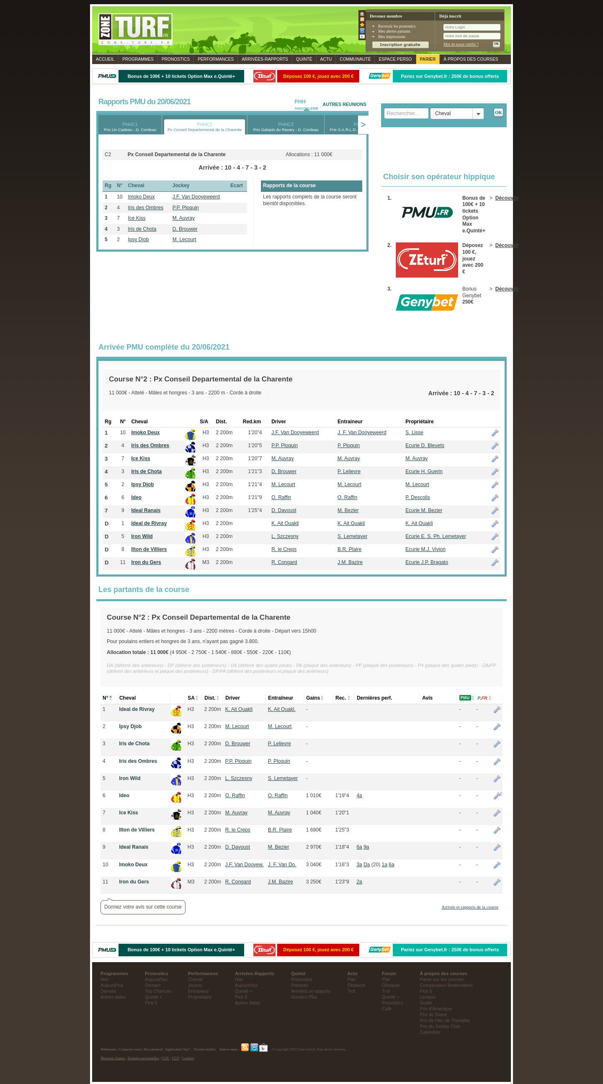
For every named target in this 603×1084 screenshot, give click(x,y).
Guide (426, 1002)
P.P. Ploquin (186, 208)
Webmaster (108, 1049)
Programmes (138, 59)
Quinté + (153, 996)
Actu (326, 59)
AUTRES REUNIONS (344, 104)
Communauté (355, 59)
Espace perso (395, 59)
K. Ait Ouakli (285, 523)
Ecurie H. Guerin (424, 471)
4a (359, 795)
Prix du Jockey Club (440, 1026)
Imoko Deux (141, 197)
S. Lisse (414, 432)
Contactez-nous (130, 1049)
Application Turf (177, 1049)
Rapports (265, 59)
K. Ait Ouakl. (282, 709)
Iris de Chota (142, 229)
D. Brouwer (185, 229)
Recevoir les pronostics (397, 26)
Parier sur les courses (442, 979)
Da (366, 865)
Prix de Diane (433, 1014)
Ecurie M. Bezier (423, 510)
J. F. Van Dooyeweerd (362, 432)
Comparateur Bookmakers (446, 985)
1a (384, 865)
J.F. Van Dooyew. (244, 865)
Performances (216, 59)
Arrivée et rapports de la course (469, 906)
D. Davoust (283, 510)
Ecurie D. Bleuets (424, 445)
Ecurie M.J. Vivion (425, 549)
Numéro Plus (304, 996)
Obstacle (357, 985)
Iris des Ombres (146, 208)
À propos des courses (470, 59)
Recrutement (153, 1049)
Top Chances (158, 991)
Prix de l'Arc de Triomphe (445, 1020)
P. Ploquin (349, 445)
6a (359, 847)
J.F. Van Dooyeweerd (196, 197)
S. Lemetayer (352, 536)
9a (366, 847)
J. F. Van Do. (282, 865)
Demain (108, 991)
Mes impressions (391, 36)
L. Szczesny (285, 536)
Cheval (195, 979)
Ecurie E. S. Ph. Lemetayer (435, 536)
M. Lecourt (184, 239)
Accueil (105, 59)
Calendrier (430, 1032)
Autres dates (113, 996)
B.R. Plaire (349, 549)
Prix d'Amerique (436, 1008)
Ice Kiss (137, 218)
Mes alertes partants (394, 31)
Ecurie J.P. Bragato (426, 562)
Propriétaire (199, 996)
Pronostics (176, 59)
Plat (352, 979)
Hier (104, 979)
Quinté (304, 59)
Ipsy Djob (138, 239)
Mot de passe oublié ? (461, 44)
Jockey (195, 985)
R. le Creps (283, 549)
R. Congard (284, 562)
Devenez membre (386, 16)
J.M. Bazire (350, 562)
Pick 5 (151, 1002)
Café (387, 1008)
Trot (352, 991)
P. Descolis (417, 497)
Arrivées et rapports (310, 991)
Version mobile (205, 1049)
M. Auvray (184, 218)
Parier (428, 59)
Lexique (428, 996)
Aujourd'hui (111, 985)
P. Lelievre (349, 471)
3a (359, 865)
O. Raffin (281, 497)
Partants (299, 985)
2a (359, 882)
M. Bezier (348, 510)
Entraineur (198, 991)
